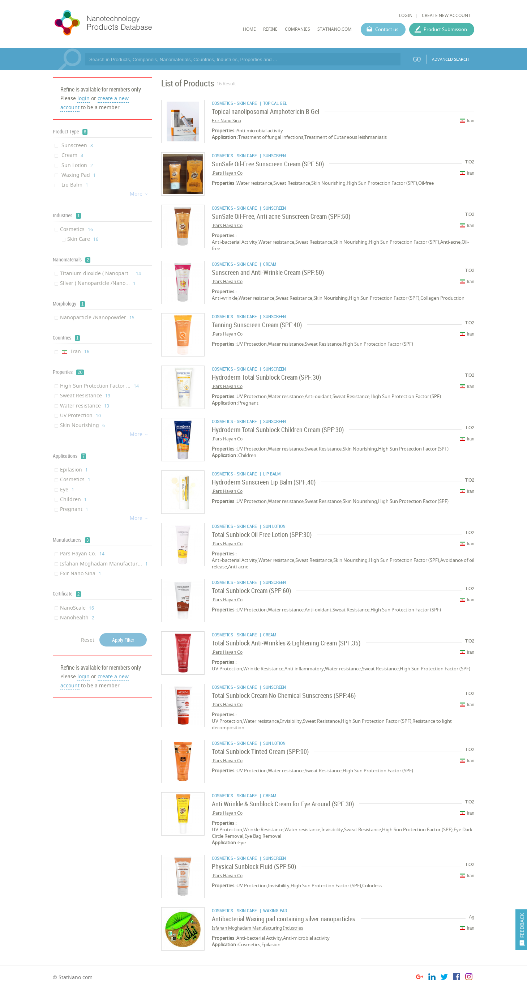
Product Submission (445, 29)
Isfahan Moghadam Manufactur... (104, 563)
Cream (71, 155)
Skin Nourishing (82, 425)
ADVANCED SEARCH (450, 59)
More (139, 193)
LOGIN (405, 15)
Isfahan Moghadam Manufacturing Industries (257, 928)
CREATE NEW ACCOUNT (446, 15)
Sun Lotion (76, 165)
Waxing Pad (78, 174)
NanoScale (77, 607)
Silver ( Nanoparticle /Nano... (98, 282)
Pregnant (74, 508)
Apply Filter (123, 639)
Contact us (386, 29)
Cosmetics (76, 229)
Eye (67, 489)
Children (73, 499)
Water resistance (84, 405)
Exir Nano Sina (80, 573)
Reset (87, 639)
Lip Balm (74, 184)
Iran (74, 351)
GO (417, 59)
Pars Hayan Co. (82, 553)
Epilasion (74, 469)
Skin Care (82, 238)
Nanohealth (77, 617)
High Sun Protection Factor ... (99, 385)
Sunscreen (76, 145)
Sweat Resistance (85, 395)
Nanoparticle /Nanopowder (97, 317)
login (83, 98)
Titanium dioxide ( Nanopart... (100, 273)
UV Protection (80, 415)
